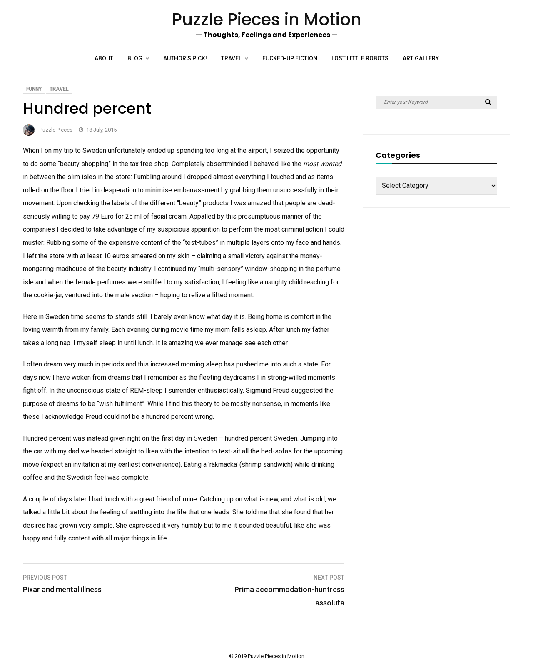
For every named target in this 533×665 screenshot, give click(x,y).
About (104, 58)
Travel (231, 58)
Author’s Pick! (185, 58)
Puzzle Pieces (56, 130)
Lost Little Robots (360, 58)
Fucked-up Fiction (289, 58)
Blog (134, 58)
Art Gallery (421, 58)
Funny (34, 89)
